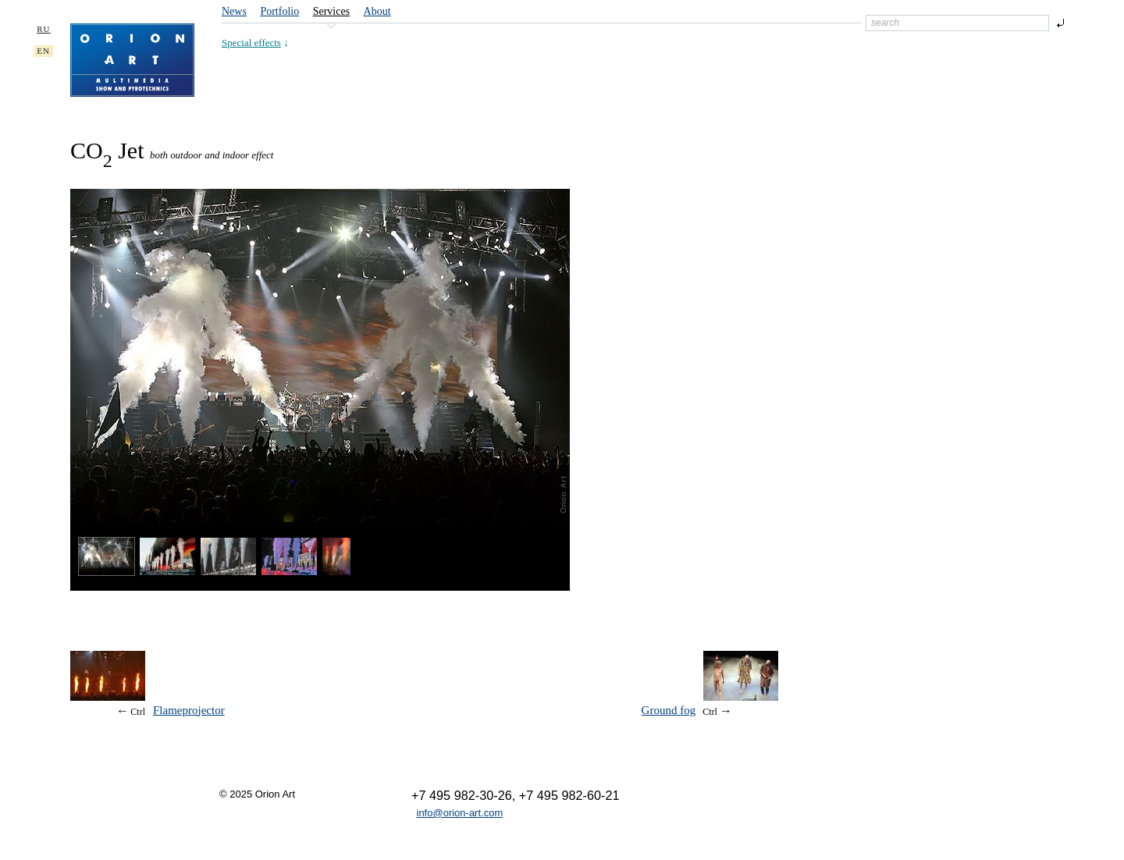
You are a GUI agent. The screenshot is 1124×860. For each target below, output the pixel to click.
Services (331, 11)
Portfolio (279, 11)
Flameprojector (189, 710)
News (234, 11)
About (377, 11)
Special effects (251, 42)
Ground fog (669, 710)
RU (43, 29)
